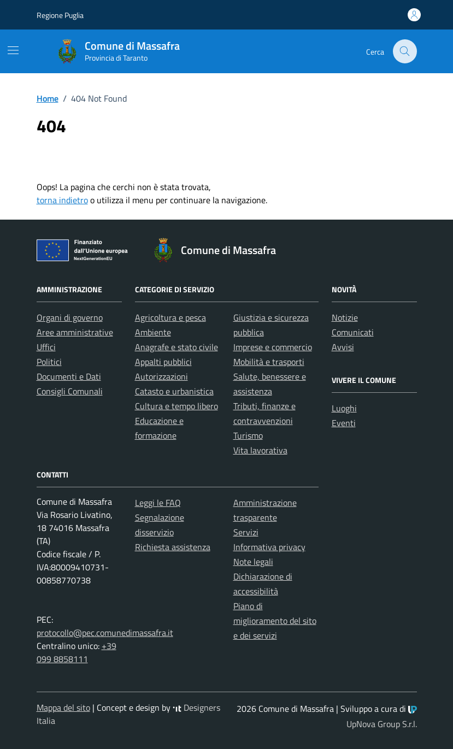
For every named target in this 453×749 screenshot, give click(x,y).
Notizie (345, 317)
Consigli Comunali (70, 391)
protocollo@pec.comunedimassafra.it (105, 632)
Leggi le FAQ (158, 502)
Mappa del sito (63, 707)
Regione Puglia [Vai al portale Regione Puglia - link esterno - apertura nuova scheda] (60, 15)
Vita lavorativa (260, 450)
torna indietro (62, 200)
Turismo (248, 435)
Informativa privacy (269, 546)
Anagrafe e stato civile (176, 346)
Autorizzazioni (161, 376)
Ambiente (153, 332)
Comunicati (353, 332)
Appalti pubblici (163, 361)
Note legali (253, 561)
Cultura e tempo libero (176, 405)
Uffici (46, 346)
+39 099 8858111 (76, 652)
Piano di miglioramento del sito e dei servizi (274, 620)
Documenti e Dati (69, 376)
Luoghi (344, 408)
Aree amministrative (75, 332)
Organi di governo (70, 317)
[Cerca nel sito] (405, 51)
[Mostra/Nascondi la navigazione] (13, 50)
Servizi (245, 532)
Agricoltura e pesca (170, 317)
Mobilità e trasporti (268, 361)
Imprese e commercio (272, 346)
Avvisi (343, 346)
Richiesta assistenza (172, 546)
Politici (49, 361)
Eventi (344, 422)
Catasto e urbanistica (174, 391)
